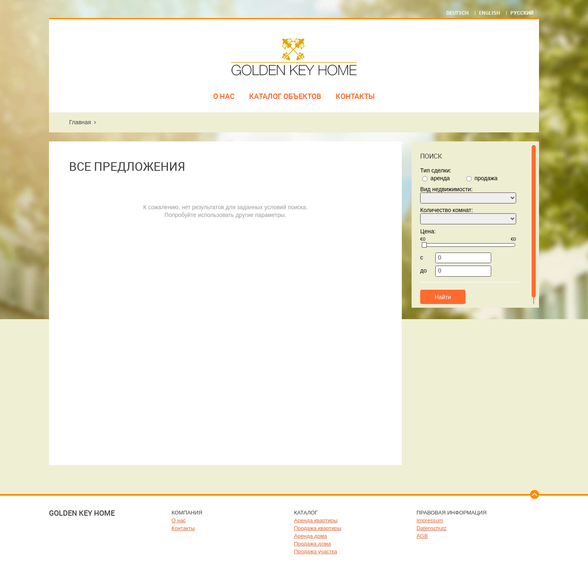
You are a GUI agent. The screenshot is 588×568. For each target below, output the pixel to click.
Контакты (355, 96)
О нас (223, 96)
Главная (80, 122)
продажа (485, 178)
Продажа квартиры (317, 528)
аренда (440, 178)
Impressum (429, 520)
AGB (422, 536)
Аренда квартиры (316, 520)
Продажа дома (312, 544)
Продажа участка (315, 551)
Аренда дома (310, 536)
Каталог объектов (285, 96)
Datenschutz (431, 528)
